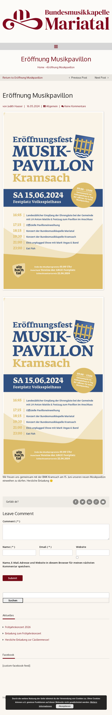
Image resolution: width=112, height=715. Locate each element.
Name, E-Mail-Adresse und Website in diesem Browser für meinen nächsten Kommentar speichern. (48, 564)
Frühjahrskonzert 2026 (18, 627)
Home (41, 67)
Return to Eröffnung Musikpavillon (23, 77)
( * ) (11, 521)
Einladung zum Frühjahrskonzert (23, 633)
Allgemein (52, 106)
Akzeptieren (65, 706)
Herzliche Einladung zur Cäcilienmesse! (27, 639)
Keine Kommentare (75, 106)
